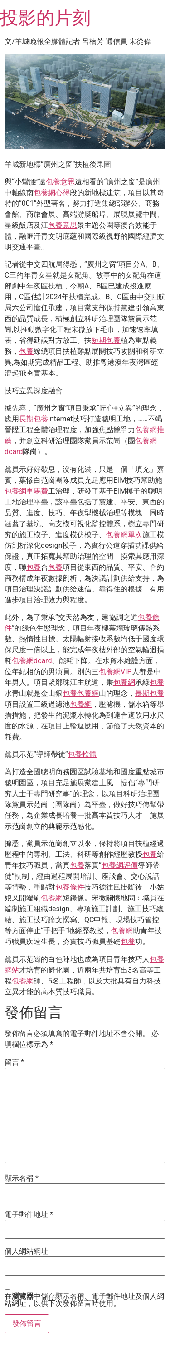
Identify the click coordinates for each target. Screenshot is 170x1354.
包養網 (124, 682)
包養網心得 (52, 192)
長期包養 (33, 419)
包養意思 (60, 181)
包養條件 (69, 887)
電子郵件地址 (29, 1214)
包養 (26, 351)
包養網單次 (124, 534)
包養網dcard (32, 660)
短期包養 (106, 340)
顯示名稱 (22, 1178)
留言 (14, 1062)
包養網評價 (120, 865)
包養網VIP (115, 671)
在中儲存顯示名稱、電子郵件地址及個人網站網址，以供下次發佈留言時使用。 (84, 1300)
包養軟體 (82, 754)
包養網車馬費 (26, 491)
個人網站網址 (26, 1251)
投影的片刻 (45, 18)
